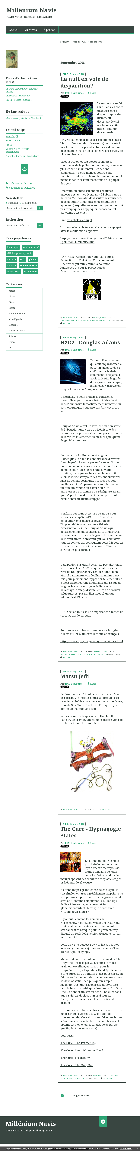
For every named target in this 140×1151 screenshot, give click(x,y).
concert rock (13, 271)
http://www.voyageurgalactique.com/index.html (91, 641)
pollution (81, 320)
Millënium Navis (31, 10)
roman (100, 654)
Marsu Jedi (74, 676)
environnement (31, 247)
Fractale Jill (12, 136)
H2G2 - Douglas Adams (90, 342)
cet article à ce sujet (79, 220)
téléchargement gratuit (19, 253)
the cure (11, 259)
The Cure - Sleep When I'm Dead (81, 1050)
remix (77, 1078)
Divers (12, 302)
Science (13, 336)
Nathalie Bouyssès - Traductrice (22, 155)
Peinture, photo (17, 330)
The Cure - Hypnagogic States (90, 832)
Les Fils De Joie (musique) (19, 99)
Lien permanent (69, 318)
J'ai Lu (9, 144)
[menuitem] (14, 29)
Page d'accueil (79, 41)
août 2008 (64, 41)
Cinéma (13, 296)
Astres (12, 290)
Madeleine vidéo (17, 313)
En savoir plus (126, 1149)
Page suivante (81, 1095)
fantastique (13, 247)
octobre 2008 (96, 41)
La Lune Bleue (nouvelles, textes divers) (23, 90)
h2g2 (93, 654)
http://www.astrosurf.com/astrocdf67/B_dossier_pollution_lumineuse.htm (91, 240)
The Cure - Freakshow (75, 1058)
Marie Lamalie (13, 140)
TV (10, 347)
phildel (33, 259)
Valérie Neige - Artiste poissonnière (17, 150)
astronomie (30, 271)
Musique (13, 324)
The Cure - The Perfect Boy (78, 1043)
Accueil (13, 30)
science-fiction (28, 265)
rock (22, 259)
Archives (31, 30)
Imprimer (66, 323)
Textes (12, 341)
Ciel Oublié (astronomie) (18, 95)
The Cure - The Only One (76, 1065)
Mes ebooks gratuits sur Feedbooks (24, 118)
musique (64, 1078)
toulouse (11, 265)
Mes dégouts (15, 319)
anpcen (102, 320)
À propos (49, 30)
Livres (12, 307)
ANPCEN (68, 257)
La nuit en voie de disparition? (84, 82)
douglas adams (67, 654)
